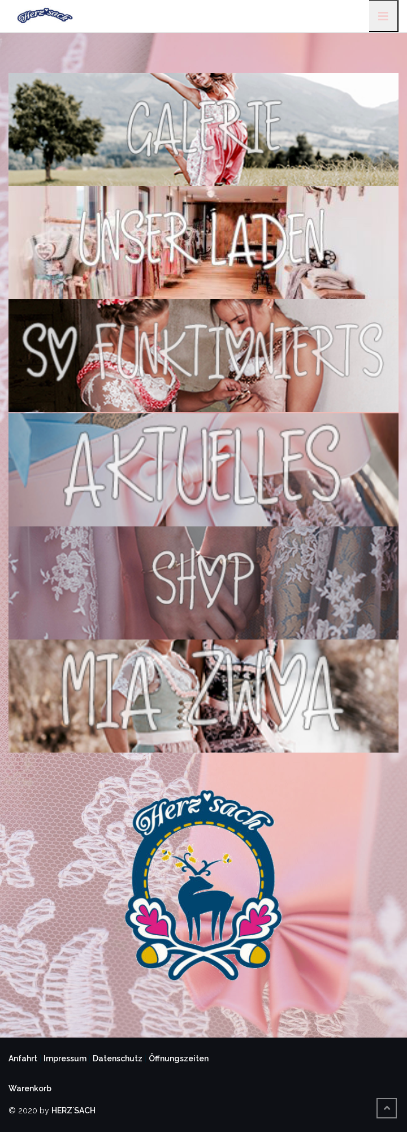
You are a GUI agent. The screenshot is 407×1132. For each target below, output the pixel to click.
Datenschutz (117, 1058)
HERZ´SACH (73, 1110)
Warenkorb (29, 1088)
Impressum (65, 1058)
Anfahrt (22, 1058)
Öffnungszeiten (179, 1058)
